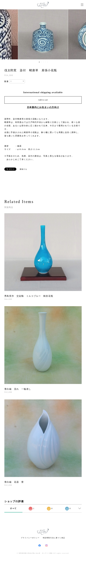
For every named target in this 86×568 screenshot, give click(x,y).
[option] (43, 34)
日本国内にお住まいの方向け (43, 107)
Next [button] (81, 34)
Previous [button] (4, 34)
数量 (6, 81)
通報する (23, 169)
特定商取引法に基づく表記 (54, 538)
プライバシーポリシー (30, 538)
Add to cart (43, 100)
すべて (13, 508)
